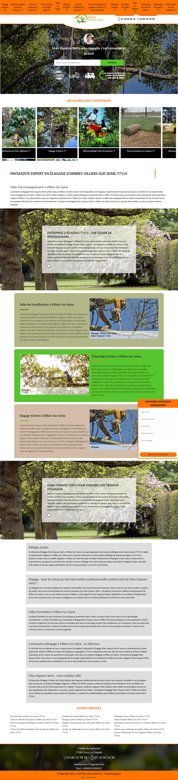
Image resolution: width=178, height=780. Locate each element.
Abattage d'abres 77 (114, 7)
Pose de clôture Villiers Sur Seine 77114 (27, 716)
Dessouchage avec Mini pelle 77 (46, 7)
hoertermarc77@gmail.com (89, 764)
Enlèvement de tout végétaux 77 (171, 7)
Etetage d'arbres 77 (66, 7)
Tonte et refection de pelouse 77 (78, 7)
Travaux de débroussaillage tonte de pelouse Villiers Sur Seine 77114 (34, 731)
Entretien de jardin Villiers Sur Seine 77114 (80, 716)
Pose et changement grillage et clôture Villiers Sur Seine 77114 (34, 724)
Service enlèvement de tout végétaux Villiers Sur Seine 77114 (137, 734)
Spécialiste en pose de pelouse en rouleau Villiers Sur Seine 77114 (139, 724)
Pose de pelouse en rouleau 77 (33, 7)
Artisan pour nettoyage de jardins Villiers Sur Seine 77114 (139, 729)
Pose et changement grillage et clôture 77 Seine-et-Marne (97, 7)
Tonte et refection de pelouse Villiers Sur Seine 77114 (33, 719)
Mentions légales (112, 773)
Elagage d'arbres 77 (4, 7)
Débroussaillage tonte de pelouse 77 (18, 7)
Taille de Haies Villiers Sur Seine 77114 (130, 719)
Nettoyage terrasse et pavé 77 (146, 7)
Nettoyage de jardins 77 (158, 7)
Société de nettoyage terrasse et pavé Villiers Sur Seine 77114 (86, 731)
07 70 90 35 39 (126, 19)
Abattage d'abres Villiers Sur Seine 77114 (132, 716)
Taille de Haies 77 (57, 7)
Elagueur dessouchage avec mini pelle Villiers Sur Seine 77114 (86, 724)
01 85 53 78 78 (145, 19)
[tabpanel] (89, 248)
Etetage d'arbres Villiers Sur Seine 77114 (79, 719)
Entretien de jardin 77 (125, 7)
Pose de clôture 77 (135, 7)
